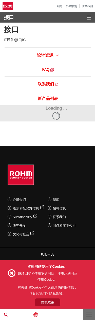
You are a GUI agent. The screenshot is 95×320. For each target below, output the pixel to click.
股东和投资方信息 (26, 208)
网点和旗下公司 (64, 225)
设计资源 (48, 55)
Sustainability (22, 217)
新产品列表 (48, 98)
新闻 (59, 6)
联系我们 (87, 6)
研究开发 (19, 225)
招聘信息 (72, 6)
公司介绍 (19, 200)
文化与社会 (21, 234)
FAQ (48, 69)
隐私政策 (47, 302)
